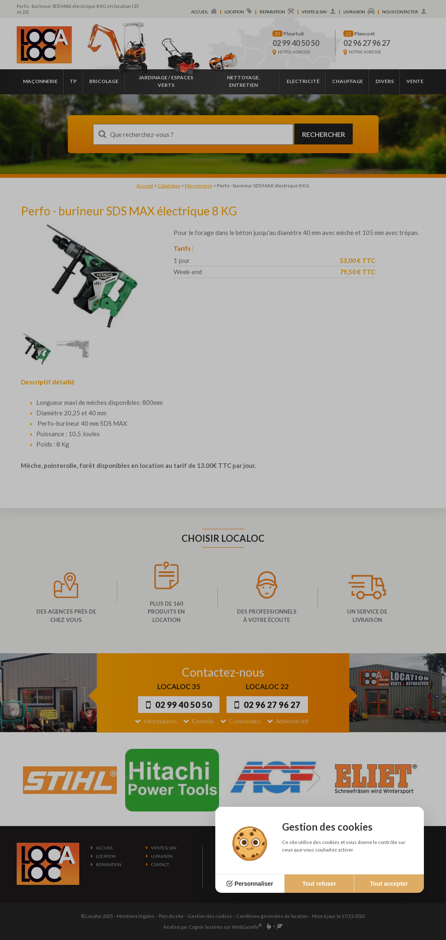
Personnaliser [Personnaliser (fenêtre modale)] (253, 883)
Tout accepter (389, 883)
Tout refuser (319, 883)
